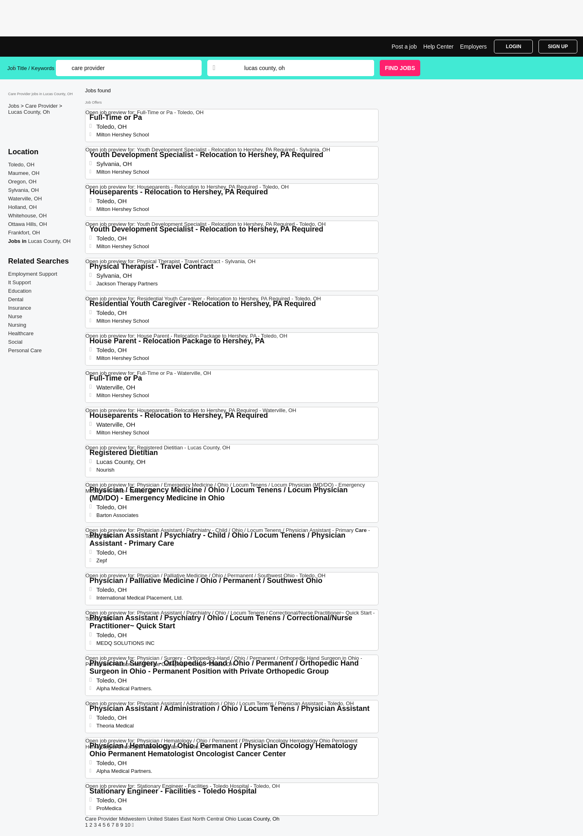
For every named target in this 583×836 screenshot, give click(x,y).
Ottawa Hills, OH (27, 224)
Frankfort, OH (24, 233)
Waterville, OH (25, 199)
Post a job (404, 46)
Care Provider (42, 106)
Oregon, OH (22, 182)
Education (20, 291)
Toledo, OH (21, 165)
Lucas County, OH (49, 241)
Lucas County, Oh (29, 112)
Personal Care (25, 350)
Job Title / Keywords (30, 68)
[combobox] (301, 68)
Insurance (19, 308)
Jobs (14, 106)
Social (15, 342)
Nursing (17, 325)
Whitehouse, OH (27, 216)
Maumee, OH (23, 173)
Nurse (15, 316)
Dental (15, 299)
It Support (19, 282)
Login (513, 46)
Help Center (438, 46)
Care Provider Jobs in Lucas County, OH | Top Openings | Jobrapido (37, 46)
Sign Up (558, 46)
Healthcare (21, 333)
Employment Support (32, 274)
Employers (473, 46)
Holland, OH (22, 207)
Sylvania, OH (23, 190)
